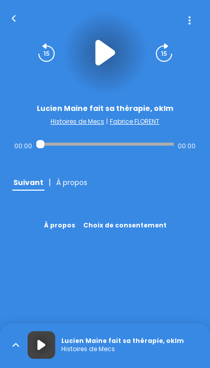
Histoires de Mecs (77, 121)
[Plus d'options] (189, 20)
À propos (59, 225)
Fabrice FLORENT (134, 121)
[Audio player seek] (104, 144)
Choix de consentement (125, 225)
